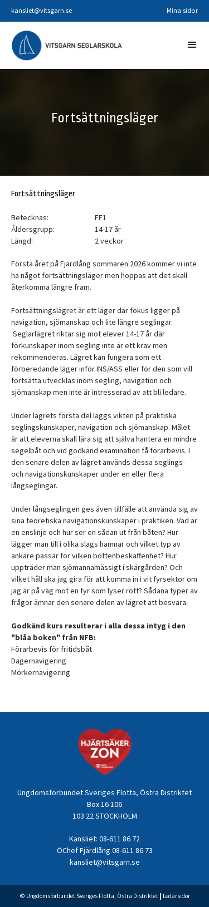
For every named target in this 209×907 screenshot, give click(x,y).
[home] (67, 45)
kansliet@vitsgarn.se (41, 10)
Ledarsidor (176, 896)
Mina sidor (182, 10)
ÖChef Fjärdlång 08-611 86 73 (105, 850)
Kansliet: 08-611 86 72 (104, 839)
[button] (192, 45)
